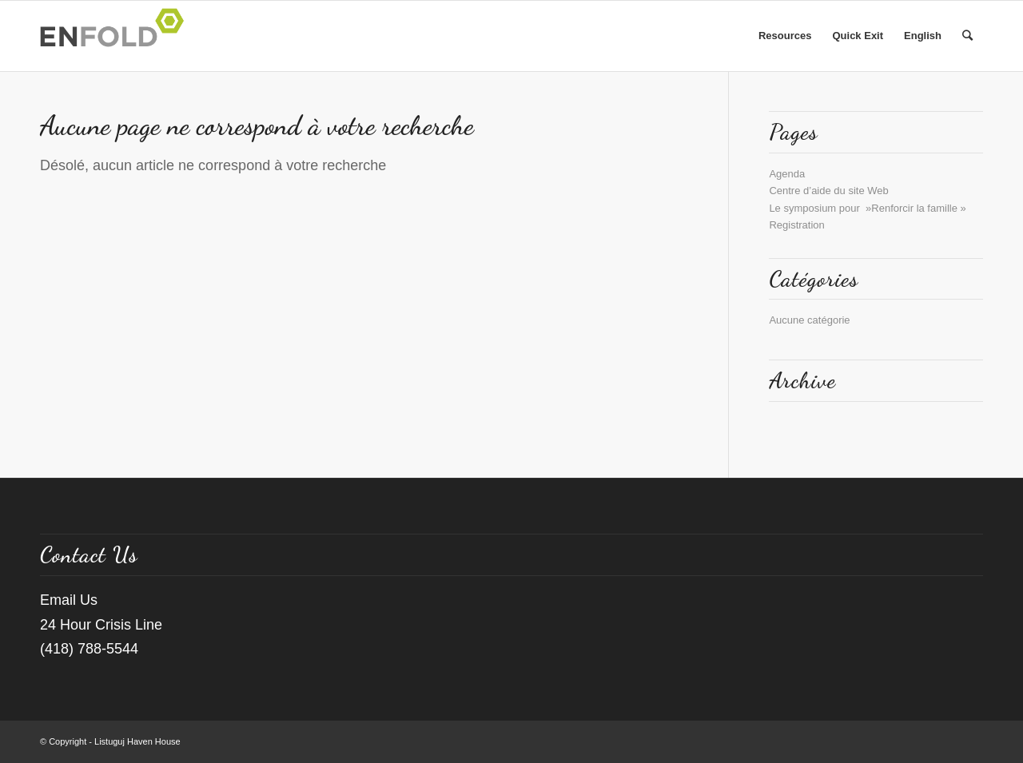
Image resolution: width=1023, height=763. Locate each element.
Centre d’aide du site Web (828, 191)
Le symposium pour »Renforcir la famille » (867, 208)
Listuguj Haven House (137, 741)
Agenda (787, 174)
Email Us (69, 600)
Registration (796, 225)
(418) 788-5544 (89, 649)
